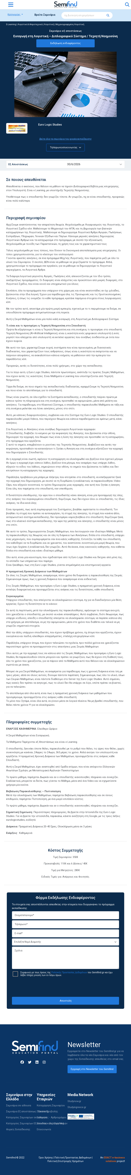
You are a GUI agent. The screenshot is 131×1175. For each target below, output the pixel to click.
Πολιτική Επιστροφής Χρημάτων (65, 1161)
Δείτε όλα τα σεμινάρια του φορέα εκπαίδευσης (65, 139)
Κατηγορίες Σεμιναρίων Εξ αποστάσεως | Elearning (35, 1123)
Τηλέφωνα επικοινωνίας (65, 147)
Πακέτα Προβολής (47, 1111)
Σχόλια (65, 958)
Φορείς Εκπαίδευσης (18, 1129)
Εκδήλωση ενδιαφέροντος (65, 43)
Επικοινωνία (44, 1129)
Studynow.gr (74, 1101)
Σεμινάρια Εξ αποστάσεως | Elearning (27, 1111)
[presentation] (65, 986)
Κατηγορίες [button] (14, 14)
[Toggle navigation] (10, 4)
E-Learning (11, 24)
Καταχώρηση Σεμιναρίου (51, 1105)
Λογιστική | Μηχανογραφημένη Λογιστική (64, 24)
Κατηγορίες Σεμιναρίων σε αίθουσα (26, 1117)
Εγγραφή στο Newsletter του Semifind (92, 1069)
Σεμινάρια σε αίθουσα (18, 1105)
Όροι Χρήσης (46, 1157)
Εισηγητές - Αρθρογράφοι (51, 1117)
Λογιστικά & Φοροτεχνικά (30, 24)
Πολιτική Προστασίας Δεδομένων (73, 1157)
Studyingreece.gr (77, 1107)
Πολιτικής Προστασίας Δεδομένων (69, 972)
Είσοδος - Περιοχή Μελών (52, 1123)
